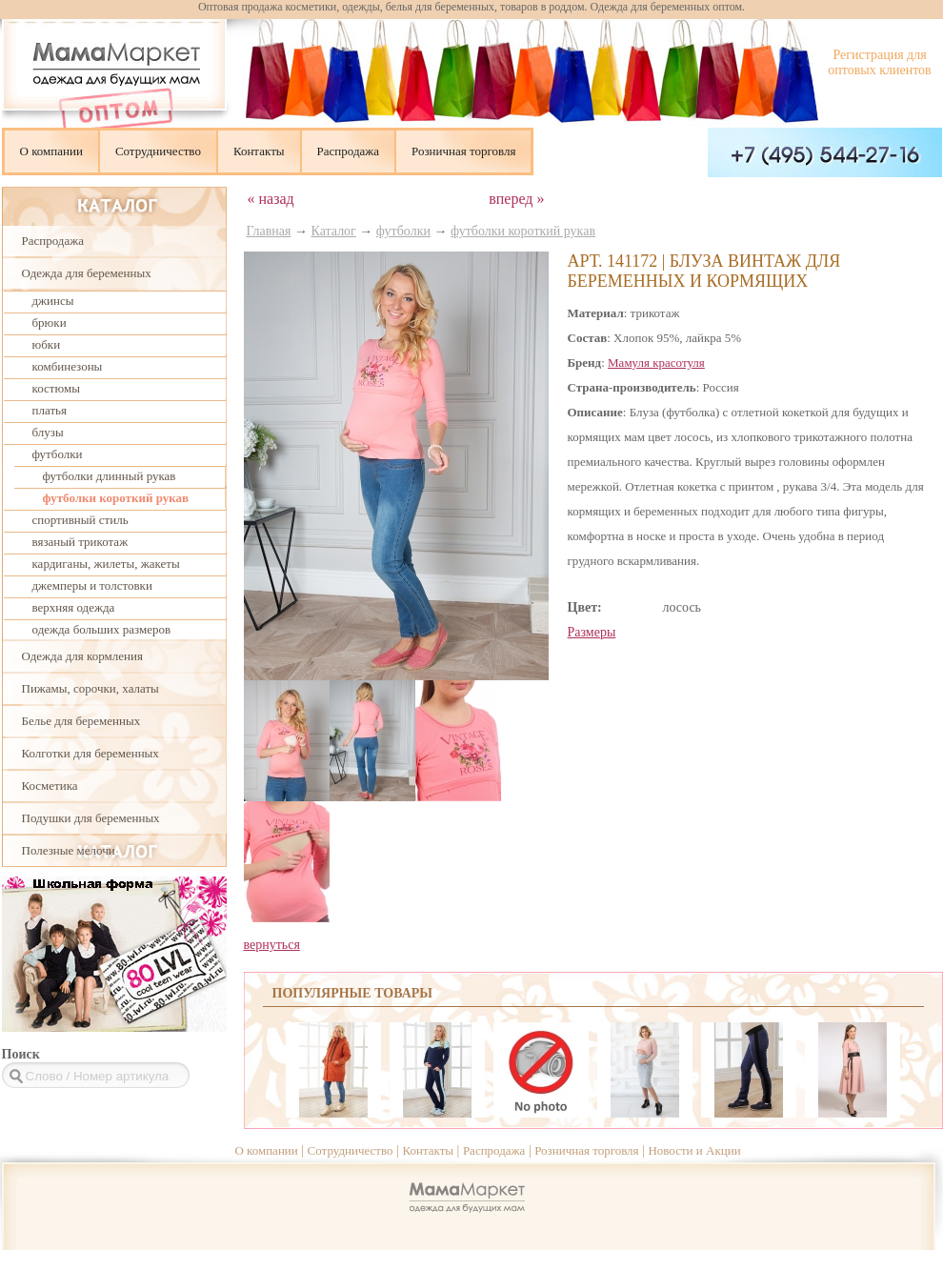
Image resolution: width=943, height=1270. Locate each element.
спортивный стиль (80, 520)
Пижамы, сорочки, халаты (90, 688)
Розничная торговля (463, 151)
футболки (57, 454)
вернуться (272, 944)
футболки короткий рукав (116, 498)
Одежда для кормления (82, 656)
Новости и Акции (694, 1150)
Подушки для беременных (91, 818)
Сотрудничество (158, 151)
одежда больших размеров (101, 629)
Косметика (50, 785)
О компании (51, 151)
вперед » (516, 199)
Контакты (259, 151)
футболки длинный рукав (109, 476)
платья (49, 410)
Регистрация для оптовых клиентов (879, 62)
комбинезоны (67, 366)
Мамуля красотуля (656, 362)
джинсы (53, 300)
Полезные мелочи (68, 850)
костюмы (56, 388)
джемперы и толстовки (92, 585)
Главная (269, 231)
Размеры (592, 632)
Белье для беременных (81, 721)
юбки (46, 344)
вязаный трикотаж (80, 541)
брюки (49, 322)
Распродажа (348, 151)
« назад (271, 199)
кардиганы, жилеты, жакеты (106, 563)
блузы (48, 432)
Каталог (333, 231)
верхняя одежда (73, 607)
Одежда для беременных (86, 273)
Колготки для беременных (90, 753)
